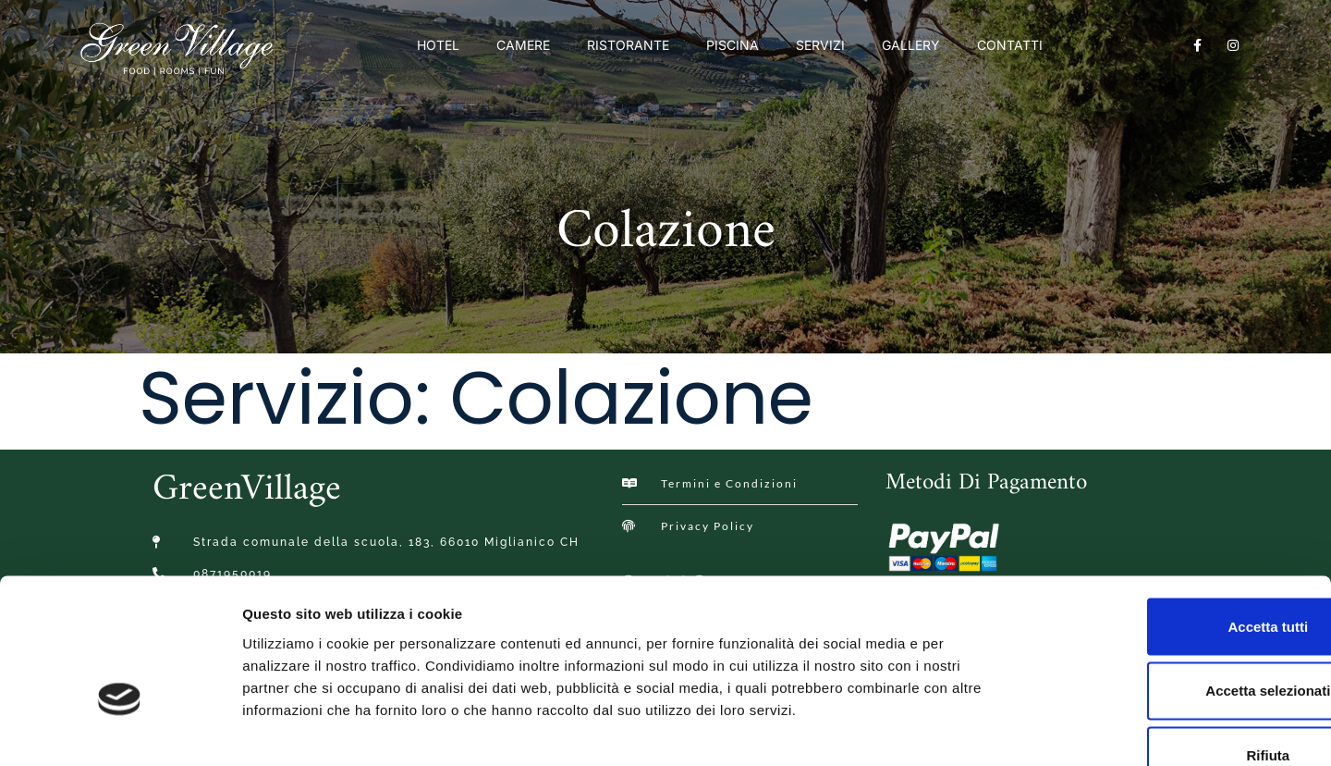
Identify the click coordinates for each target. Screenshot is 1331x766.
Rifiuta (1177, 642)
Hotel (438, 45)
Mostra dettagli (972, 729)
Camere (523, 45)
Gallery (911, 45)
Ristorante (628, 45)
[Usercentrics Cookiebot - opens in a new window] (120, 730)
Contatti (1010, 45)
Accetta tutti (1177, 514)
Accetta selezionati (1176, 579)
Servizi (820, 45)
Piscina (732, 45)
